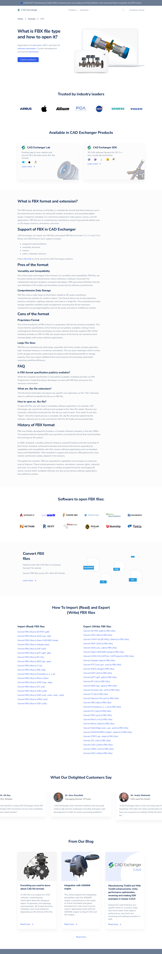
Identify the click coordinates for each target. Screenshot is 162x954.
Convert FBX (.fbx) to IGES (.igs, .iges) (34, 661)
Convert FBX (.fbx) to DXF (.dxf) (32, 648)
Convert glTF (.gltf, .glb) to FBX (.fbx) (100, 677)
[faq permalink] (14, 366)
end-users (37, 45)
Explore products (28, 59)
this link (16, 259)
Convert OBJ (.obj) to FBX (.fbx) (97, 702)
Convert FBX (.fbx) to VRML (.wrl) (33, 699)
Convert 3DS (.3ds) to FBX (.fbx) (97, 635)
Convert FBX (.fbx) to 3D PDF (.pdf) (33, 631)
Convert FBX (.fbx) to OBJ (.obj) (31, 669)
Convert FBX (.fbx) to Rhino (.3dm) (33, 678)
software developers (27, 48)
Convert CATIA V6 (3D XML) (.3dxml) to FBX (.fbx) (106, 639)
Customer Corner (136, 10)
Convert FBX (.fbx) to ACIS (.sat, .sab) (34, 636)
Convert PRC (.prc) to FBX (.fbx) (97, 715)
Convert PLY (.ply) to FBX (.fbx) (97, 711)
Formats (31, 19)
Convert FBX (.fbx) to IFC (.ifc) (31, 657)
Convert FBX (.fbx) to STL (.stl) (31, 686)
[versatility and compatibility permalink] (39, 271)
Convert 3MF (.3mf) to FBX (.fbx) (98, 643)
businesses (33, 51)
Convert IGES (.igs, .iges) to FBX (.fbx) (100, 685)
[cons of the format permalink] (39, 314)
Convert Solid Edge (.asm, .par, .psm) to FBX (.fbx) (105, 728)
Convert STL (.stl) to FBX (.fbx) (97, 740)
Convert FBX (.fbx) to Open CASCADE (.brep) (38, 640)
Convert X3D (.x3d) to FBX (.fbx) (97, 753)
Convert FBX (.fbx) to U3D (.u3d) (32, 691)
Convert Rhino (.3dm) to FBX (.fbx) (98, 723)
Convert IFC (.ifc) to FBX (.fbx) (96, 681)
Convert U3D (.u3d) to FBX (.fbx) (98, 744)
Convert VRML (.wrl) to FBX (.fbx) (98, 749)
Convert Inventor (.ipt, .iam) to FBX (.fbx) (101, 690)
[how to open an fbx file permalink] (36, 401)
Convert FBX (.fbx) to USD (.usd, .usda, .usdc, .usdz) (41, 695)
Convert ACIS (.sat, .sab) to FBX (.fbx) (100, 647)
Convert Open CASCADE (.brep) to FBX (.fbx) (103, 652)
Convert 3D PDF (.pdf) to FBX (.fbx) (99, 630)
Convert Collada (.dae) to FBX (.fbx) (99, 660)
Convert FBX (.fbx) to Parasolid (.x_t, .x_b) (36, 674)
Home (20, 19)
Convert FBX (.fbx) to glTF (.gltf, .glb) (34, 653)
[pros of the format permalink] (38, 264)
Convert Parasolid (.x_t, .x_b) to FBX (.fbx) (102, 706)
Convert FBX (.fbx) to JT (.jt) (30, 665)
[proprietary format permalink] (29, 320)
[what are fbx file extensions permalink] (41, 388)
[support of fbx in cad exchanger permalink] (65, 229)
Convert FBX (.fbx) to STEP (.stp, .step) (35, 682)
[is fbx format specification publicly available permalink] (60, 372)
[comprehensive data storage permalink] (40, 290)
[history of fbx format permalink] (44, 425)
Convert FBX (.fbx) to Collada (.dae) (33, 644)
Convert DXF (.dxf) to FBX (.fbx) (97, 673)
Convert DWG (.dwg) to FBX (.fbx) (98, 668)
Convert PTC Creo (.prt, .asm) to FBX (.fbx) (102, 664)
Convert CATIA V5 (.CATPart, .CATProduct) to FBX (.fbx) (108, 656)
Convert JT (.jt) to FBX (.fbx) (95, 694)
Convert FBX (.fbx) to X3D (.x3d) (32, 703)
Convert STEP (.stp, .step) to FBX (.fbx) (100, 736)
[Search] (123, 10)
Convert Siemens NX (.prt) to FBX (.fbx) (101, 698)
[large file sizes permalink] (25, 343)
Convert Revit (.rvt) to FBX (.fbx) (97, 719)
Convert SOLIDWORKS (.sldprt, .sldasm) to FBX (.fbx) (107, 732)
